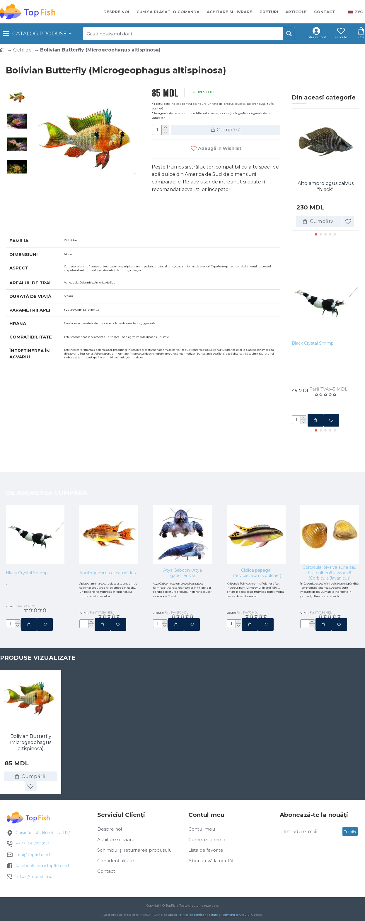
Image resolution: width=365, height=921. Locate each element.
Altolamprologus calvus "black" (326, 186)
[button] (316, 234)
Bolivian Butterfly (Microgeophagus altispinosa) (30, 753)
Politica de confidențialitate (198, 916)
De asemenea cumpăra (46, 471)
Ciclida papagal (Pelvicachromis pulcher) (256, 551)
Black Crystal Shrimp (313, 343)
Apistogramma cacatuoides (107, 551)
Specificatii (26, 220)
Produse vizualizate (38, 668)
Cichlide (22, 50)
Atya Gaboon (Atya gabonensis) (182, 551)
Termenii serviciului (236, 916)
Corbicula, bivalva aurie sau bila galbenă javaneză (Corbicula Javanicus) (330, 551)
